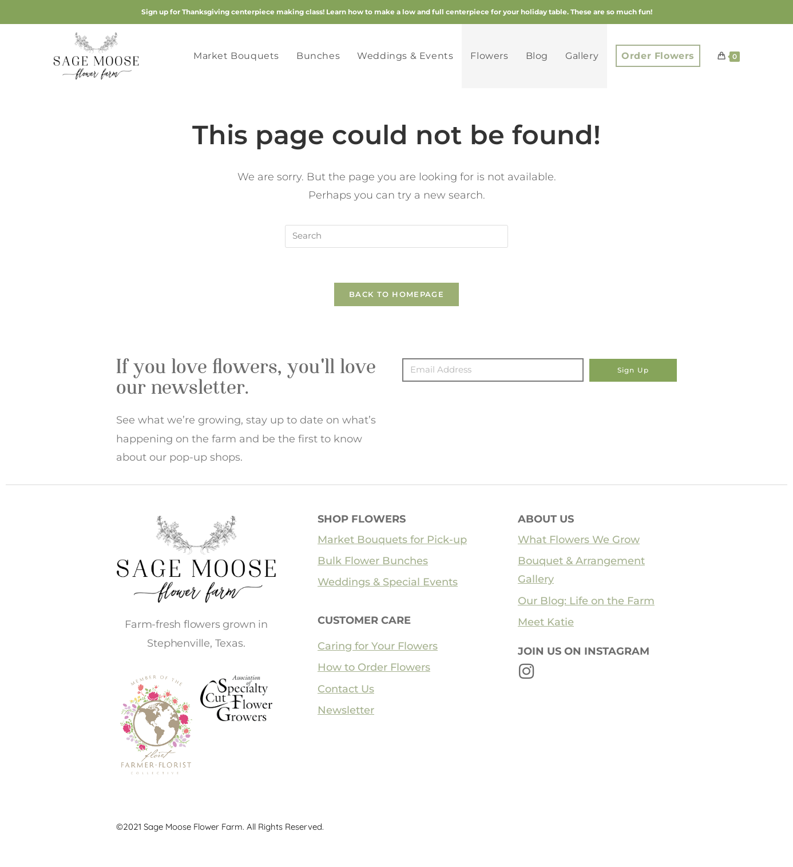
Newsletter (346, 710)
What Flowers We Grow (579, 539)
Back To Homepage (396, 294)
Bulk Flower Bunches (373, 561)
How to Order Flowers (374, 667)
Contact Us (346, 689)
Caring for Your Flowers (378, 646)
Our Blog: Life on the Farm (586, 601)
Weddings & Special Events (388, 582)
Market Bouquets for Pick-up (392, 539)
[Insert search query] (396, 236)
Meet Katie (546, 622)
